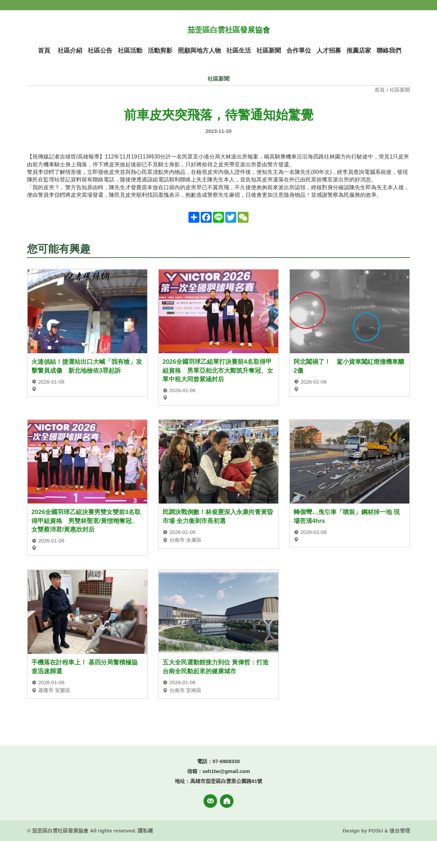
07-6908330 (226, 761)
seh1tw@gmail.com (226, 771)
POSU (375, 830)
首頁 (380, 90)
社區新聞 (400, 90)
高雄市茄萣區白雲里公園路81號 (226, 781)
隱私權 (145, 830)
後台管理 (400, 830)
